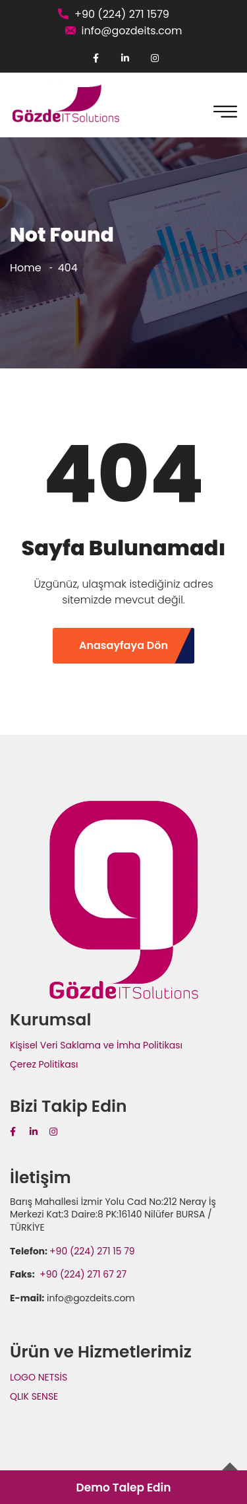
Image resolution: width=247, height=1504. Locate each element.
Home (25, 267)
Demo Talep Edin (123, 1487)
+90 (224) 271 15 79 (92, 1251)
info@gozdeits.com (132, 30)
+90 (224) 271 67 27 (81, 1274)
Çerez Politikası (44, 1064)
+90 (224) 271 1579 (121, 14)
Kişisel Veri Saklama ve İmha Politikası (96, 1045)
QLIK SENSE (34, 1396)
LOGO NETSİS (38, 1377)
